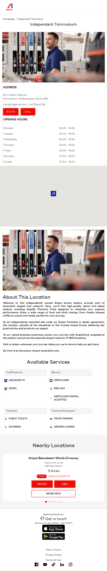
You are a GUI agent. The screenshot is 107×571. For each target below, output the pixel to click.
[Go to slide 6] (61, 502)
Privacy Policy (53, 555)
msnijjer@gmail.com (15, 104)
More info (53, 493)
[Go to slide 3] (52, 502)
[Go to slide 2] (49, 502)
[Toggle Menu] (99, 7)
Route (10, 112)
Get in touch (53, 519)
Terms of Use (53, 560)
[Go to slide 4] (55, 502)
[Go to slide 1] (46, 502)
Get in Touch (53, 550)
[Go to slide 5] (58, 502)
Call (28, 112)
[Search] (86, 7)
